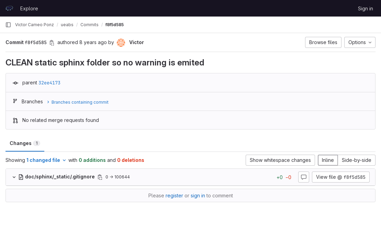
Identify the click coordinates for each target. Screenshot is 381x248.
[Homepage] (9, 8)
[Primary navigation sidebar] (8, 24)
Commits (89, 24)
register (174, 195)
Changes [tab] (25, 143)
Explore (29, 8)
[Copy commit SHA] (52, 43)
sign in (198, 195)
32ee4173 (49, 83)
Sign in (365, 8)
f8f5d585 (114, 24)
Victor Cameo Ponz (34, 24)
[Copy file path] (100, 177)
